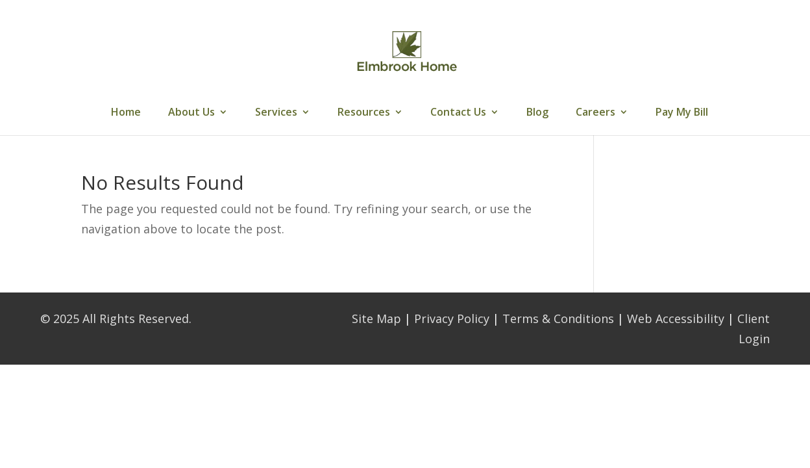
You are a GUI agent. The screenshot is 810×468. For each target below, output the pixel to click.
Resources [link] (364, 113)
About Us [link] (191, 113)
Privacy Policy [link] (451, 318)
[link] (406, 50)
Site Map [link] (376, 318)
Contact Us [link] (458, 113)
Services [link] (276, 113)
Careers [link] (595, 113)
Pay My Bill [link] (682, 113)
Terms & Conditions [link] (558, 318)
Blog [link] (537, 113)
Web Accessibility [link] (675, 318)
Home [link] (126, 113)
